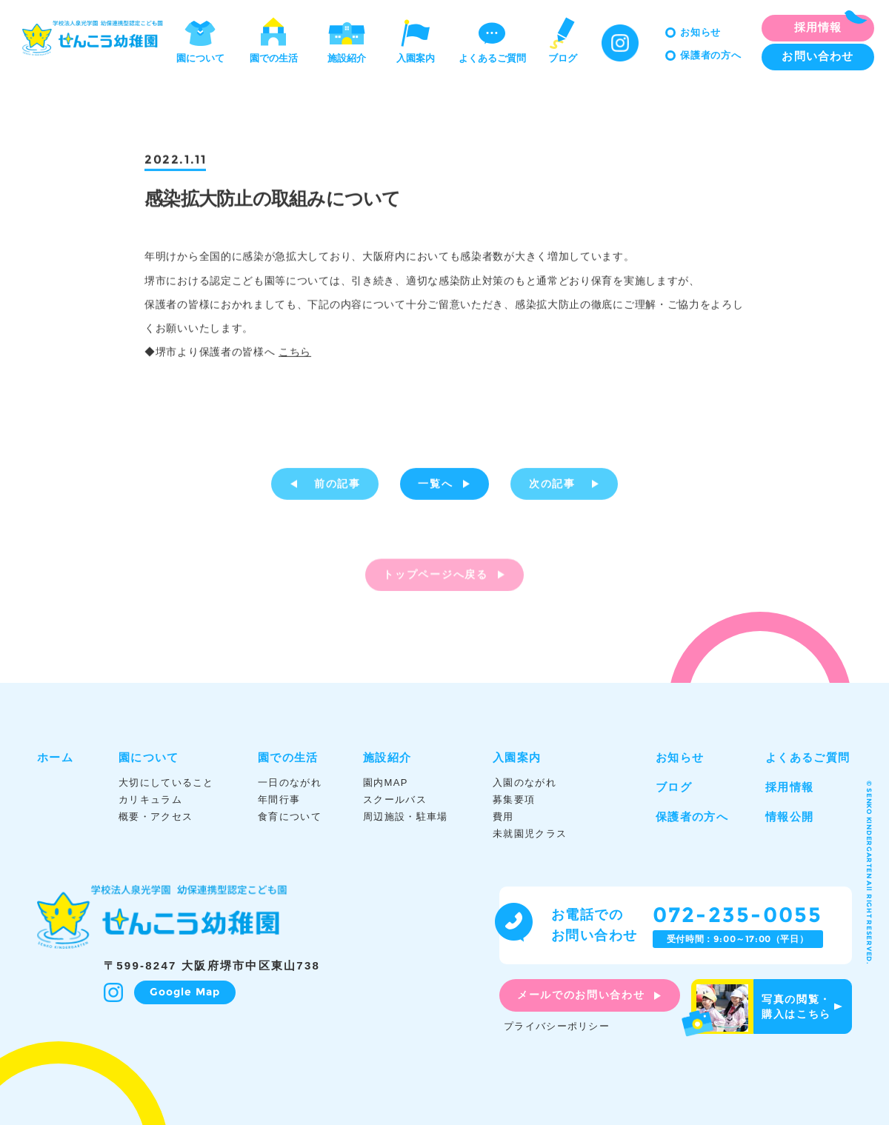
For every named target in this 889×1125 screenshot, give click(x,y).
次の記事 (552, 486)
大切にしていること (166, 782)
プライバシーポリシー (557, 1026)
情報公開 (789, 816)
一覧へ (435, 486)
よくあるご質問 (492, 39)
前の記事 (337, 486)
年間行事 (279, 799)
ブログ (562, 39)
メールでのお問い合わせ (581, 995)
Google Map (185, 991)
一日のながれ (290, 782)
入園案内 (415, 39)
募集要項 (514, 799)
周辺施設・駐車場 (405, 816)
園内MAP (385, 782)
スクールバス (395, 799)
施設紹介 (346, 39)
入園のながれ (524, 782)
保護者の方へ (711, 55)
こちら (295, 354)
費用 (503, 816)
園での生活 (274, 39)
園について (200, 39)
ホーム (55, 757)
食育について (290, 816)
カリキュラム (150, 799)
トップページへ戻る (435, 582)
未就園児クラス (530, 833)
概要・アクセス (156, 816)
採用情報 (789, 787)
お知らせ (700, 32)
